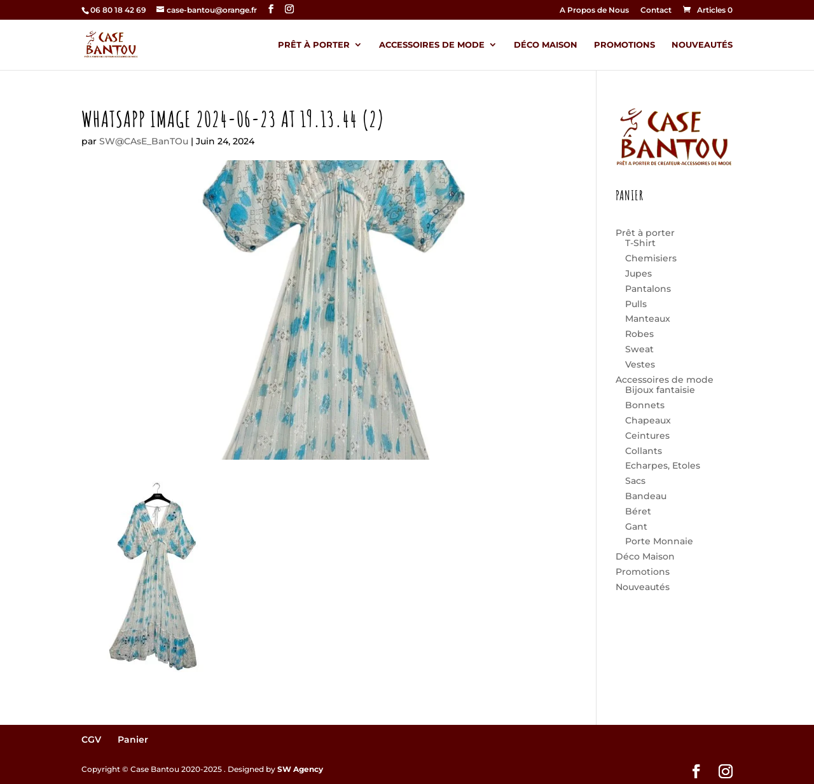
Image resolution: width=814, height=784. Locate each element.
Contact (656, 10)
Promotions (624, 45)
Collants (643, 451)
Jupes (638, 273)
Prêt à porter (314, 45)
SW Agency (300, 769)
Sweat (639, 349)
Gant (636, 526)
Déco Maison (545, 45)
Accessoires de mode (432, 45)
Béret (638, 511)
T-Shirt (640, 243)
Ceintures (647, 435)
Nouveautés (702, 45)
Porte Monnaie (659, 541)
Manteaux (647, 318)
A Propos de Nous (594, 10)
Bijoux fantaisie (660, 389)
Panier (133, 739)
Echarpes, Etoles (662, 465)
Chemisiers (651, 258)
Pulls (636, 304)
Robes (639, 334)
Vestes (640, 364)
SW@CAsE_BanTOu (143, 141)
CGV (91, 739)
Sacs (635, 480)
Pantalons (648, 288)
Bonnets (645, 405)
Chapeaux (648, 420)
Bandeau (645, 496)
